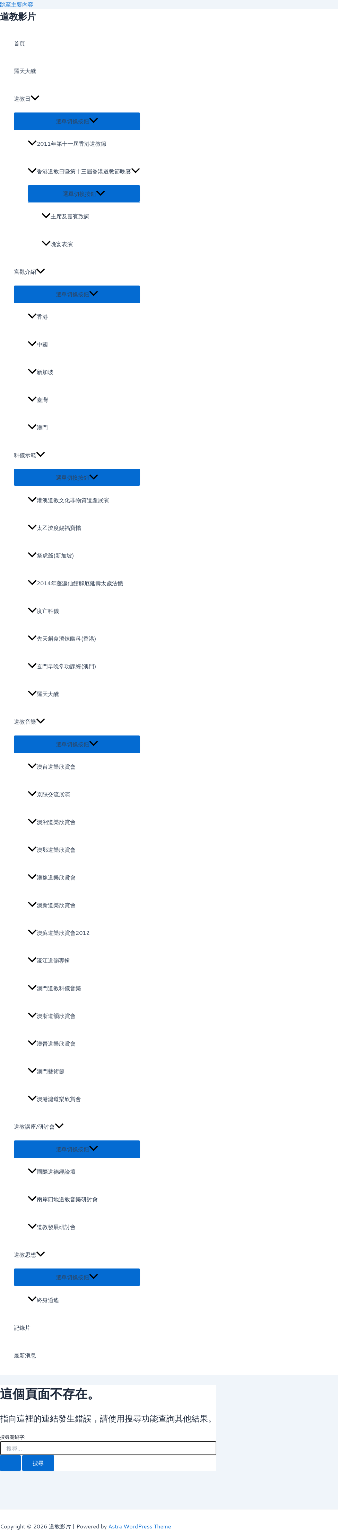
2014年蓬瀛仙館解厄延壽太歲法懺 (75, 583)
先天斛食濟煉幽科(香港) (62, 638)
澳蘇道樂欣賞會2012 (59, 933)
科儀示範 (29, 455)
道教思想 (29, 1254)
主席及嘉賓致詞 (65, 216)
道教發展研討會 (52, 1227)
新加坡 (40, 372)
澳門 (38, 427)
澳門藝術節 (46, 1071)
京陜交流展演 (49, 794)
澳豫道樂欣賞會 (52, 877)
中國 (38, 344)
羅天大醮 (25, 71)
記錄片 (22, 1327)
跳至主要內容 (16, 4)
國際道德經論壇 (52, 1171)
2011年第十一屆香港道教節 (67, 143)
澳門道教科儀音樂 (54, 988)
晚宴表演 (57, 244)
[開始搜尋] (10, 1463)
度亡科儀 (43, 611)
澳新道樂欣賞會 (52, 905)
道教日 (27, 98)
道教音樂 (29, 721)
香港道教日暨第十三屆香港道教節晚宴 (84, 171)
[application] (35, 98)
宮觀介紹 (29, 272)
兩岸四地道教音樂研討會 (63, 1199)
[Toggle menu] (77, 120)
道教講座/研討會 (39, 1126)
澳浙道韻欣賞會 (52, 1016)
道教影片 (18, 16)
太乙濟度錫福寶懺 (54, 528)
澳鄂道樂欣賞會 (52, 850)
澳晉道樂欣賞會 (52, 1043)
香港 (38, 316)
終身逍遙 (43, 1300)
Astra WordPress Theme (139, 1526)
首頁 (19, 43)
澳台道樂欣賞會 (52, 766)
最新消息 (25, 1355)
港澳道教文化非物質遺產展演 (68, 500)
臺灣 (38, 400)
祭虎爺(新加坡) (51, 555)
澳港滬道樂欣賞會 (54, 1099)
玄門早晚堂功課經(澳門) (62, 666)
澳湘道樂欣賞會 (52, 822)
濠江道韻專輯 (49, 960)
